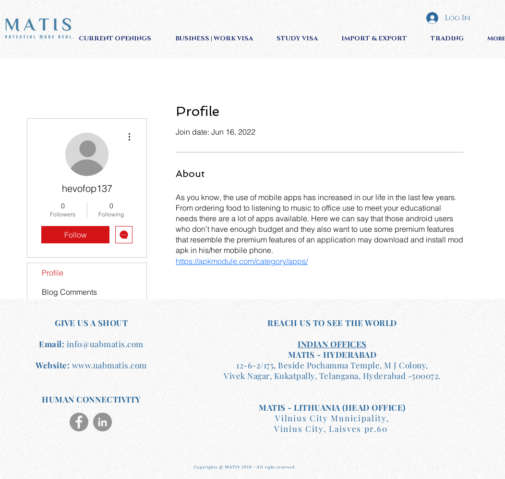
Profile (52, 272)
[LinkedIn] (102, 422)
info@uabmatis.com (105, 344)
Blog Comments (69, 292)
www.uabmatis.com (109, 365)
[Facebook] (79, 422)
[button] (120, 38)
